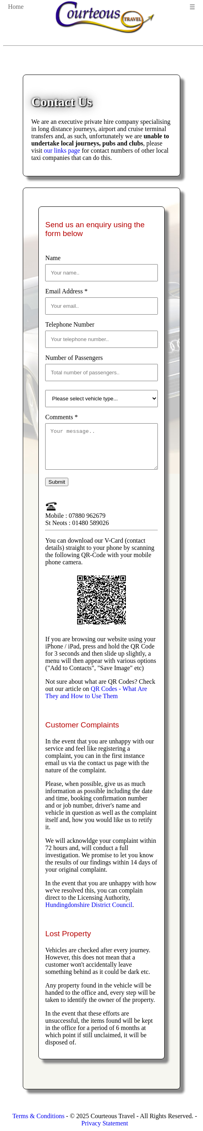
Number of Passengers (74, 357)
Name (52, 257)
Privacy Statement (105, 1123)
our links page (62, 150)
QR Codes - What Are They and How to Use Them (96, 700)
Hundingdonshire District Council (88, 912)
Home (16, 6)
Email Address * (66, 291)
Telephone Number (69, 324)
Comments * (61, 417)
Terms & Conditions (38, 1116)
